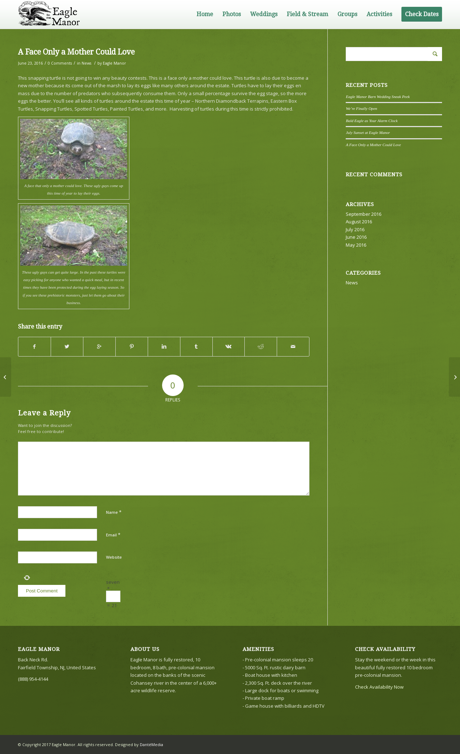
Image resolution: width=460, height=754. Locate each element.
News (86, 63)
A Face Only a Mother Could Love (76, 51)
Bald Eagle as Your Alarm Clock (371, 120)
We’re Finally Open (361, 108)
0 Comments (60, 63)
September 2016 (363, 214)
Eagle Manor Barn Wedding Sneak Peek (378, 96)
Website (114, 557)
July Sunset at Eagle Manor (368, 132)
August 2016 (359, 221)
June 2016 (356, 237)
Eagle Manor (114, 63)
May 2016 (356, 245)
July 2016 (355, 229)
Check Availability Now (379, 687)
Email (113, 534)
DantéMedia (151, 744)
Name (113, 512)
